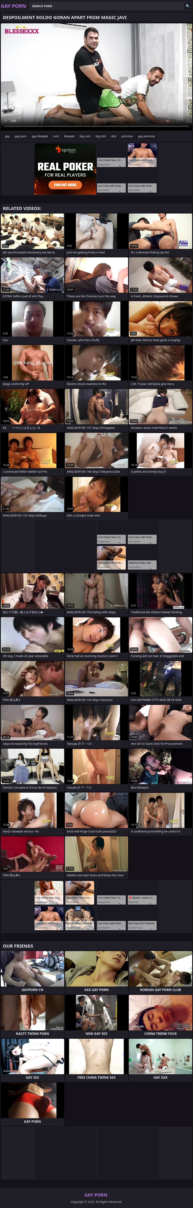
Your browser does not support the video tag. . (96, 77)
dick (113, 136)
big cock (85, 136)
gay (7, 136)
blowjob (69, 136)
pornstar (127, 136)
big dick (101, 136)
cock (56, 136)
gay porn (21, 136)
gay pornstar (146, 136)
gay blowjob (40, 136)
